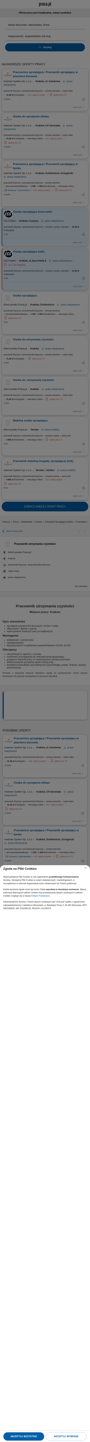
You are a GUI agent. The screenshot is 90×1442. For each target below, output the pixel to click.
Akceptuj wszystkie (24, 1436)
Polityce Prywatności (40, 896)
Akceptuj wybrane (66, 1436)
